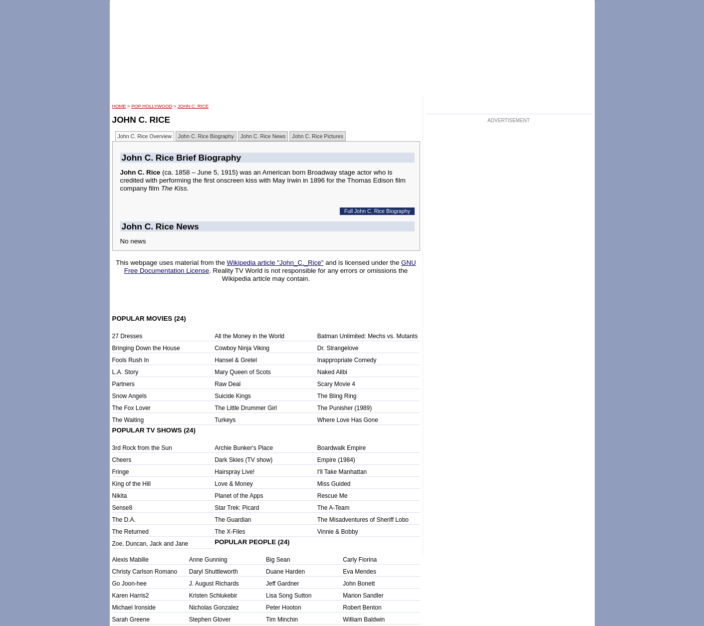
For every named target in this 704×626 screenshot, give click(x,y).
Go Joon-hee (129, 583)
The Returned (130, 531)
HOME (119, 106)
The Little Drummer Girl (246, 408)
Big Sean (278, 559)
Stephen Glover (210, 619)
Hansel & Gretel (236, 360)
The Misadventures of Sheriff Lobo (363, 519)
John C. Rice (193, 106)
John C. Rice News (263, 136)
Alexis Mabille (130, 559)
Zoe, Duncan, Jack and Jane (150, 543)
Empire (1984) (336, 459)
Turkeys (225, 420)
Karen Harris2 (130, 595)
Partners (123, 384)
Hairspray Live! (234, 471)
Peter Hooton (283, 607)
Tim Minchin (282, 619)
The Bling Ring (337, 396)
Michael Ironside (134, 607)
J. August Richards (214, 583)
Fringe (120, 471)
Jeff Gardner (282, 583)
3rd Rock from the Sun (142, 447)
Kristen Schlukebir (213, 595)
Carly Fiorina (360, 559)
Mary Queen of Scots (243, 372)
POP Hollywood (151, 106)
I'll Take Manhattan (342, 471)
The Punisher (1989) (344, 408)
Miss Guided (334, 483)
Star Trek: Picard (237, 507)
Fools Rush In (130, 360)
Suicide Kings (233, 396)
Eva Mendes (359, 571)
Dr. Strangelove (338, 348)
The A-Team (333, 507)
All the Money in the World (249, 336)
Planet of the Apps (239, 495)
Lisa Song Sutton (288, 595)
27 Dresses (127, 336)
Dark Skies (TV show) (243, 459)
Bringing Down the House (146, 348)
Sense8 (122, 507)
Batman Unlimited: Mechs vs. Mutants (367, 336)
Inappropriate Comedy (347, 360)
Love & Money (234, 483)
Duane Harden (285, 571)
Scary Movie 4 (336, 384)
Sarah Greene (131, 619)
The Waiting (128, 420)
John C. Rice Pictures (317, 136)
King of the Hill (131, 483)
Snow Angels (129, 396)
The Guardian (233, 519)
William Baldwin (364, 619)
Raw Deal (227, 384)
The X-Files (230, 531)
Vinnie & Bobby (337, 531)
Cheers (122, 459)
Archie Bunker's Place (244, 447)
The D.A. (124, 519)
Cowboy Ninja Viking (242, 348)
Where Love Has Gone (347, 420)
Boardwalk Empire (341, 447)
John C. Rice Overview (145, 136)
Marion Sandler (363, 595)
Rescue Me (332, 495)
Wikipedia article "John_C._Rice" (275, 262)
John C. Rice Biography (206, 136)
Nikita (119, 495)
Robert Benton (362, 607)
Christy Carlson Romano (145, 571)
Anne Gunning (208, 559)
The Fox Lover (131, 408)
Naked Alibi (332, 372)
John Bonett (359, 583)
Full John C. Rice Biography (377, 211)
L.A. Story (125, 372)
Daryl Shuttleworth (213, 571)
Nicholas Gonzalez (214, 607)
